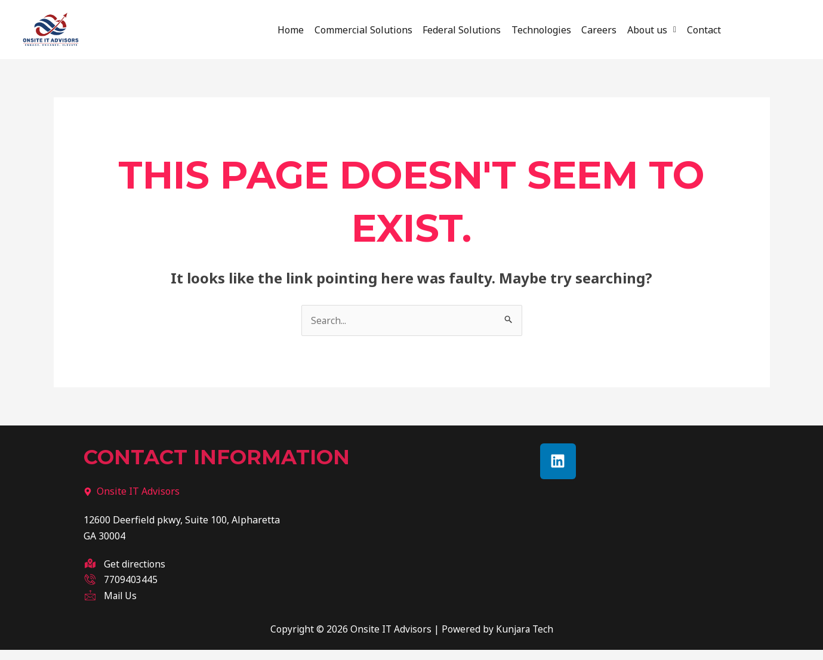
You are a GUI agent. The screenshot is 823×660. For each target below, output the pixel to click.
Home (268, 28)
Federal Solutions (454, 28)
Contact (726, 28)
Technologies (541, 28)
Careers (606, 28)
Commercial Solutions (348, 28)
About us (666, 28)
